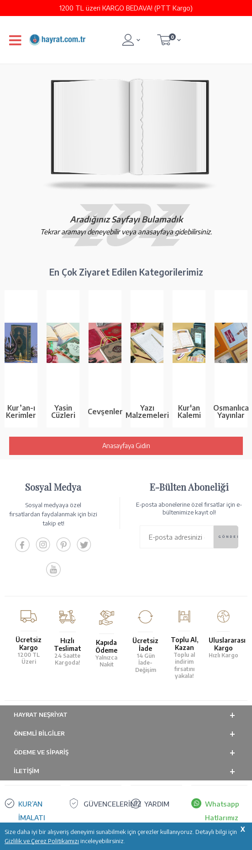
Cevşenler (105, 411)
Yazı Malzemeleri (147, 411)
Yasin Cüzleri (63, 411)
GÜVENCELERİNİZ (113, 804)
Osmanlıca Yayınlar (231, 411)
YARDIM (156, 804)
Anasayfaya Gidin (126, 445)
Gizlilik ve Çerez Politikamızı (42, 841)
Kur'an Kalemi (189, 411)
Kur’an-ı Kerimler (21, 411)
